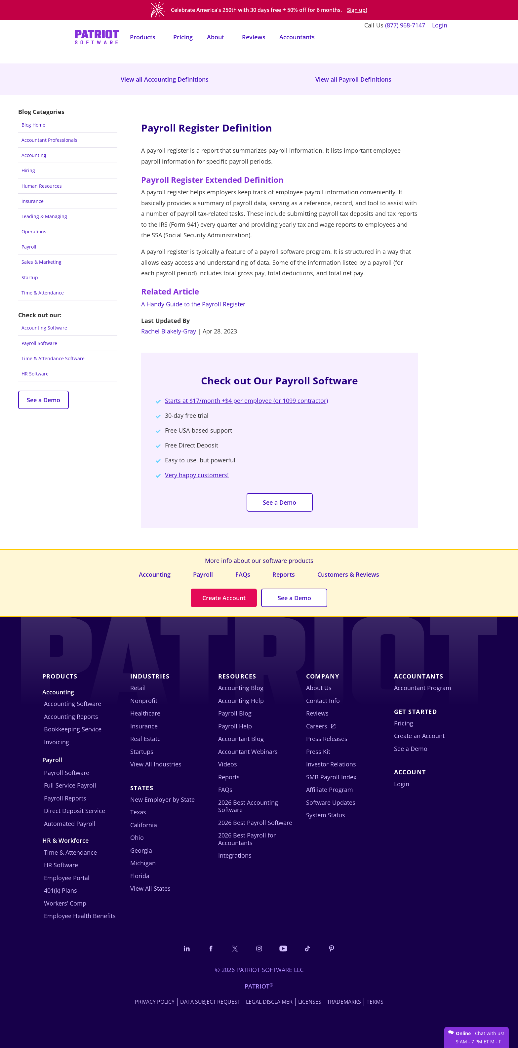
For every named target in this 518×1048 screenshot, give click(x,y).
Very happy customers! (197, 475)
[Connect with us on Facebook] (211, 948)
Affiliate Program (329, 790)
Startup (29, 277)
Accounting (33, 155)
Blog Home (33, 125)
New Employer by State (162, 799)
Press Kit (318, 752)
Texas (138, 812)
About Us (319, 688)
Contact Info (323, 701)
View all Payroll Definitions (353, 79)
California (143, 825)
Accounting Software (44, 328)
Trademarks (344, 1001)
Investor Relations (331, 764)
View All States (150, 888)
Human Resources (41, 186)
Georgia (141, 850)
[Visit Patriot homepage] (97, 36)
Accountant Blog (241, 739)
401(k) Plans (60, 890)
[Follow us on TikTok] (307, 948)
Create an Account (419, 736)
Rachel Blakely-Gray (168, 331)
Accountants (297, 37)
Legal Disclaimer (269, 1001)
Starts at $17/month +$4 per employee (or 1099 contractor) (246, 401)
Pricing (183, 37)
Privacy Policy (155, 1001)
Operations (33, 231)
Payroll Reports (65, 798)
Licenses (309, 1001)
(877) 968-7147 (405, 25)
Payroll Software (39, 343)
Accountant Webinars (248, 752)
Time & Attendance (42, 293)
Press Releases (326, 739)
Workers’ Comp (65, 903)
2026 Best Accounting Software (248, 806)
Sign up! (357, 10)
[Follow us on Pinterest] (331, 948)
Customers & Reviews (348, 574)
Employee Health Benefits (80, 916)
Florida (139, 876)
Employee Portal (67, 878)
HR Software (35, 373)
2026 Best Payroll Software (255, 823)
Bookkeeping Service (72, 729)
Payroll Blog (235, 713)
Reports (283, 574)
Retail (138, 688)
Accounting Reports (71, 716)
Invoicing (56, 742)
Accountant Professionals (49, 140)
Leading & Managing (44, 216)
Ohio (137, 837)
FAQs (242, 574)
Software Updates (330, 802)
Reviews (253, 37)
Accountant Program (422, 688)
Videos (227, 764)
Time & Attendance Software (53, 358)
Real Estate (145, 739)
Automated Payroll (70, 824)
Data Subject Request (210, 1001)
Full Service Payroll (70, 785)
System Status (325, 815)
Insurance (32, 201)
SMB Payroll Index (331, 777)
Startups (141, 752)
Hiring (28, 170)
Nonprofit (143, 701)
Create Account (224, 598)
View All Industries (155, 764)
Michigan (143, 863)
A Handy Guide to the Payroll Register (193, 304)
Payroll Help (235, 726)
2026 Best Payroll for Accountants (247, 839)
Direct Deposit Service (74, 811)
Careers (316, 726)
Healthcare (145, 713)
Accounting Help (241, 701)
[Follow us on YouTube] (283, 948)
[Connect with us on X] (235, 948)
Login (439, 25)
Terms (375, 1001)
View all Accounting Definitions (165, 79)
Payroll (28, 247)
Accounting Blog (240, 688)
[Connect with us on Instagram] (259, 948)
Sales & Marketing (41, 262)
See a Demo (43, 400)
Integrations (235, 855)
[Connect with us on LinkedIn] (187, 948)
